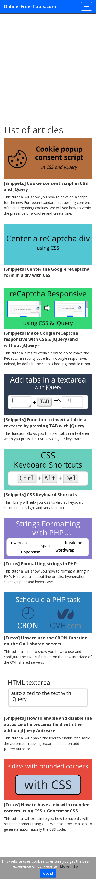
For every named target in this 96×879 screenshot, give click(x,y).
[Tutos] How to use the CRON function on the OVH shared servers (46, 641)
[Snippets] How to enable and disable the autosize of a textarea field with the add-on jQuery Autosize (48, 724)
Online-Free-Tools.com (30, 6)
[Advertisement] (48, 67)
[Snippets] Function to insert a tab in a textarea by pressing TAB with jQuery (45, 423)
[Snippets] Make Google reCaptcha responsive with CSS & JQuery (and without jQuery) (41, 339)
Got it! (48, 873)
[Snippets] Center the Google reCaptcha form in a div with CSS (46, 272)
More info (69, 866)
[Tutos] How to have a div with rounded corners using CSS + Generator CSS (47, 808)
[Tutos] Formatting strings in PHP (40, 563)
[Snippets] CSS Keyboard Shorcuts (40, 494)
